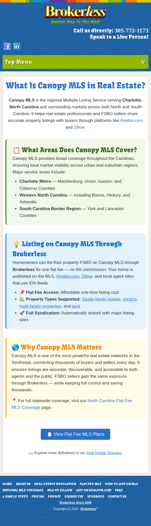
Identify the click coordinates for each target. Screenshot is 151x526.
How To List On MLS (121, 484)
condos (130, 299)
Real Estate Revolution (55, 484)
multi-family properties (40, 306)
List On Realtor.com (93, 490)
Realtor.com (131, 120)
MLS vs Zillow (59, 490)
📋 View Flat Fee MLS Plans (75, 434)
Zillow (79, 127)
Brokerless (88, 509)
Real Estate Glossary (104, 453)
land (76, 306)
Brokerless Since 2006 (75, 502)
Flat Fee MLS (90, 484)
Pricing (38, 496)
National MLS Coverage (23, 490)
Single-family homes (101, 299)
